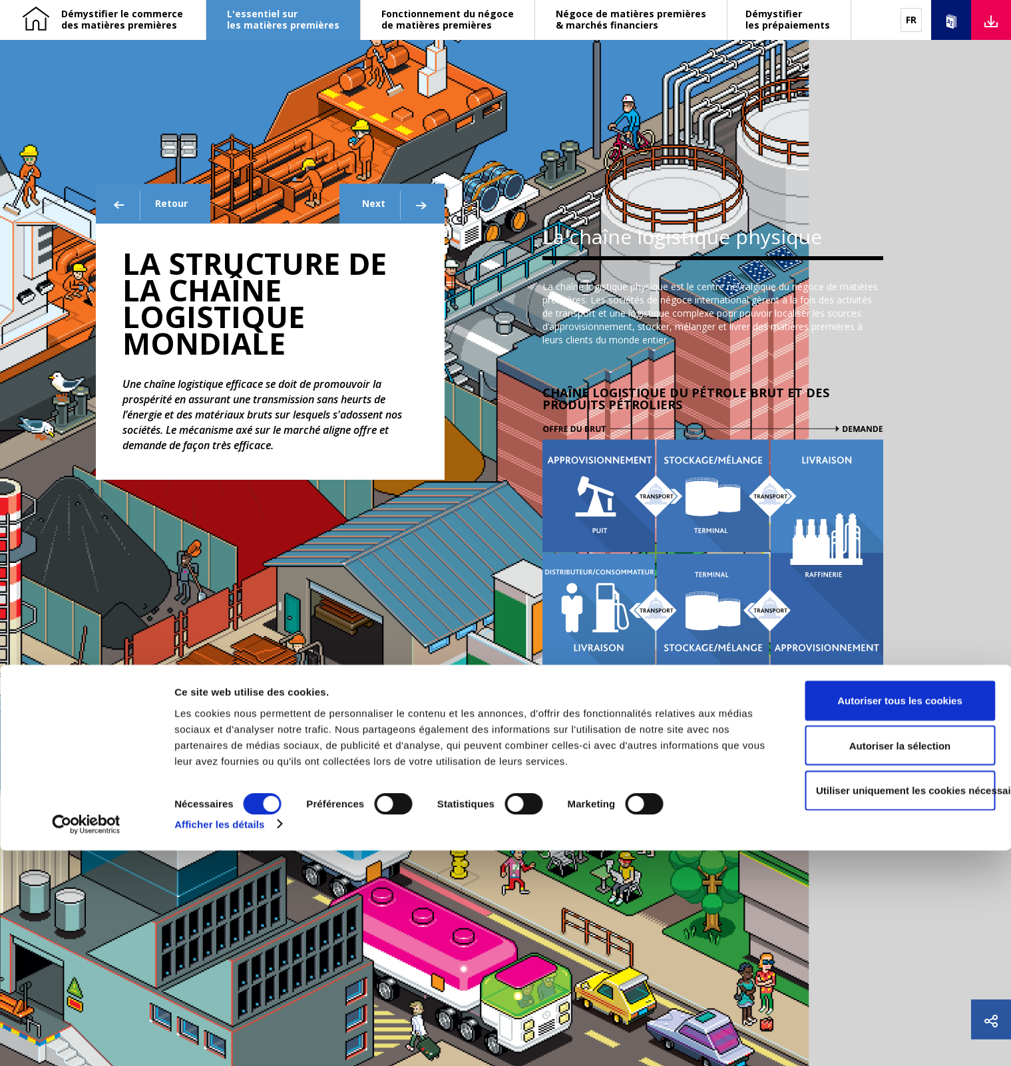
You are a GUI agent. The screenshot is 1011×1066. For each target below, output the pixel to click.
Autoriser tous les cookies (899, 916)
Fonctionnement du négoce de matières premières (447, 19)
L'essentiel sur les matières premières (283, 19)
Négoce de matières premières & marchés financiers (631, 19)
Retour (149, 205)
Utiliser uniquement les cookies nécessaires (905, 1006)
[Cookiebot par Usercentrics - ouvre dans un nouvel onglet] (86, 1040)
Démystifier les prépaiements (787, 19)
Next (395, 205)
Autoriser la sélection (900, 961)
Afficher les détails (219, 1039)
